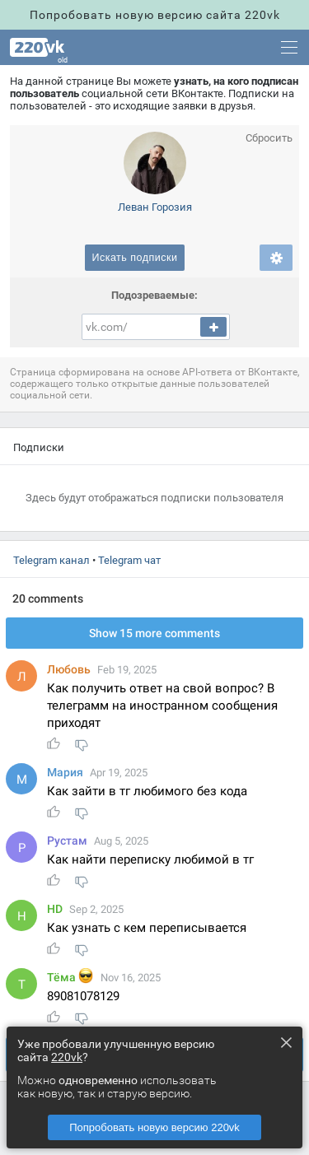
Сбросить (269, 138)
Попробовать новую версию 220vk (154, 1127)
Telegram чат (129, 560)
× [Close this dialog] (286, 1042)
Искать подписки (134, 257)
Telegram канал (51, 560)
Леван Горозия (155, 207)
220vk (66, 1057)
